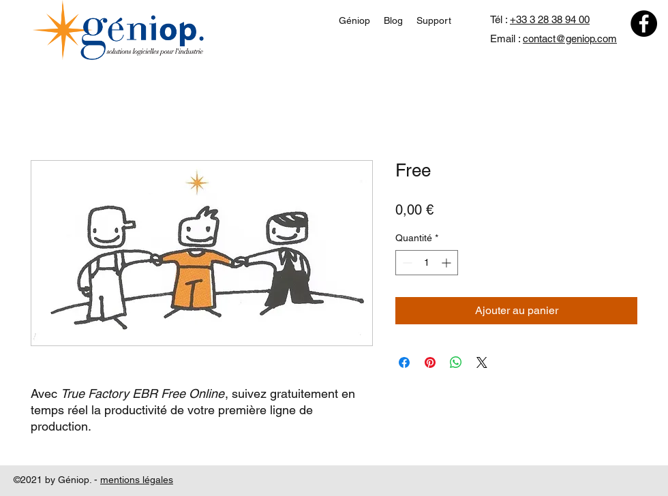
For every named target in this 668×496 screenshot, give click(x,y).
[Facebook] (644, 23)
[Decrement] (405, 263)
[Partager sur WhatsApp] (456, 362)
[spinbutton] (426, 263)
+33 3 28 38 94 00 (550, 19)
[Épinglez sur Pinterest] (430, 362)
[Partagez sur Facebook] (404, 362)
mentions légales (136, 479)
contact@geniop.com (570, 38)
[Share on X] (482, 362)
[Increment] (447, 263)
